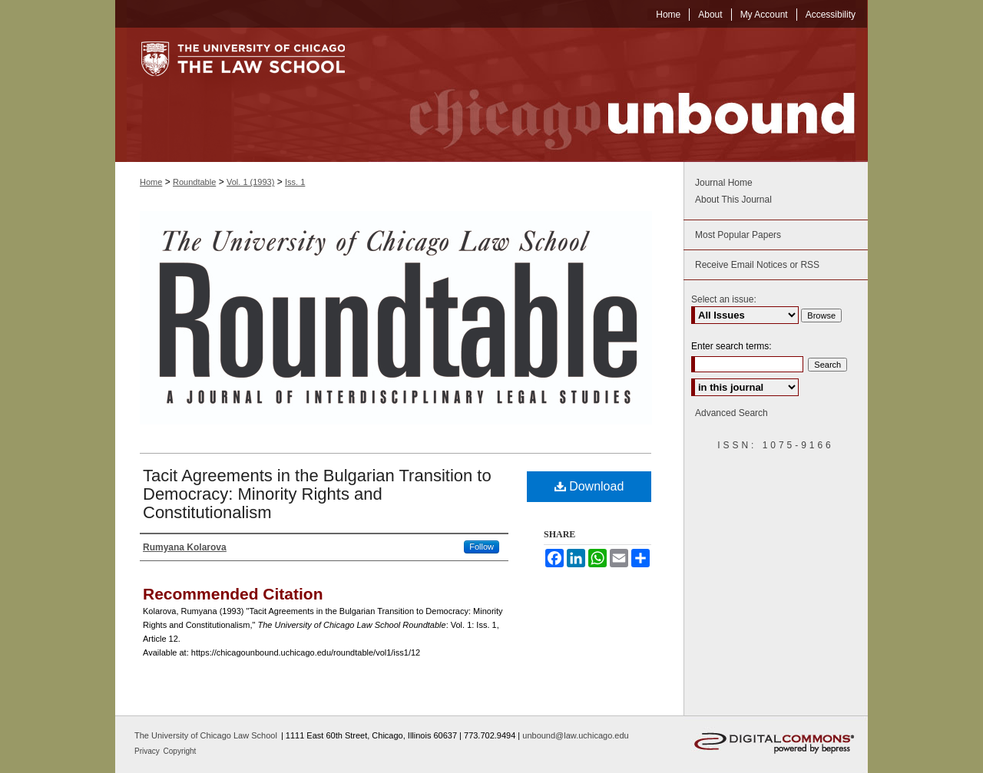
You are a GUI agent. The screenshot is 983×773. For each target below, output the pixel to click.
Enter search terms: (731, 346)
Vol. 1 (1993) (250, 182)
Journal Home (724, 182)
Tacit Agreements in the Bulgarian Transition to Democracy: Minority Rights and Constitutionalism (317, 494)
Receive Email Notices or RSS (757, 264)
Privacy (148, 751)
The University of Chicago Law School (205, 735)
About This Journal (733, 199)
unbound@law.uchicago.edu (575, 735)
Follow (481, 546)
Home (151, 182)
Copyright (180, 751)
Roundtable (194, 182)
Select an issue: (723, 299)
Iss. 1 (295, 182)
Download (589, 486)
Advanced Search (731, 413)
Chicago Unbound (618, 95)
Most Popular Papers (738, 235)
